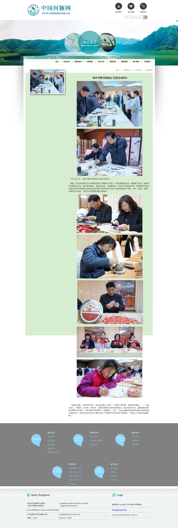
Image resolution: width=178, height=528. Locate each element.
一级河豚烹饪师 (75, 472)
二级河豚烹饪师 (75, 476)
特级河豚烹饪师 (75, 468)
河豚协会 (127, 70)
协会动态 (138, 70)
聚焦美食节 (94, 437)
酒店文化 (135, 441)
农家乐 (113, 472)
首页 (117, 70)
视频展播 (135, 445)
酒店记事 (135, 437)
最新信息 (149, 70)
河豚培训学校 (53, 452)
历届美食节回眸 (96, 441)
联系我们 (51, 441)
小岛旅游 (114, 480)
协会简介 (51, 437)
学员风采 (72, 484)
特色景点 (114, 476)
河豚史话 (93, 445)
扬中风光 (114, 468)
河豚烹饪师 (73, 480)
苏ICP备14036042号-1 (119, 510)
